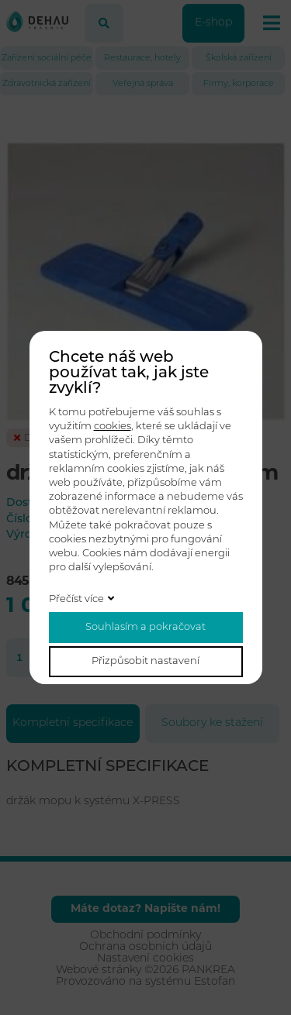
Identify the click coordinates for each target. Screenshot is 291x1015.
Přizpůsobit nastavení (145, 661)
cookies (112, 426)
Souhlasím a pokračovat (145, 627)
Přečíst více (76, 599)
